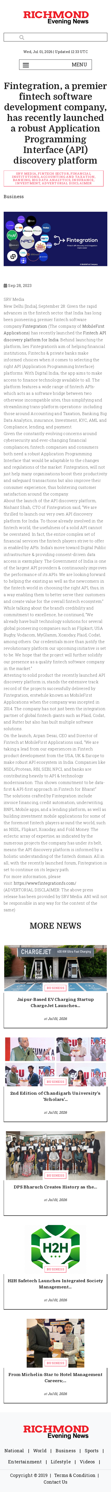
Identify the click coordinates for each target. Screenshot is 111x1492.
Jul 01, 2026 (57, 1018)
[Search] (55, 37)
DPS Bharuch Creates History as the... (55, 1187)
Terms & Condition (75, 1475)
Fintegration (35, 326)
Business (55, 988)
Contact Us (56, 1482)
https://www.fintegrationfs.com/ (45, 883)
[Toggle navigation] (25, 65)
